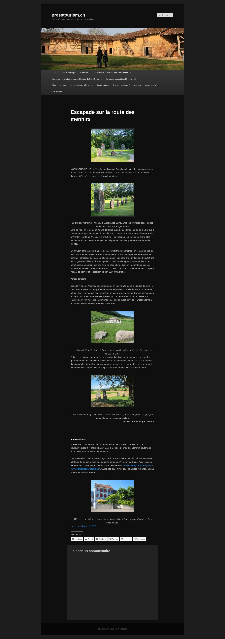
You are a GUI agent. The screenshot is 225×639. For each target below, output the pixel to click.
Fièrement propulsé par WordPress (112, 629)
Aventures (84, 73)
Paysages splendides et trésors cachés (122, 79)
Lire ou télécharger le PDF (83, 526)
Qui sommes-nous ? (121, 85)
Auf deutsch (57, 91)
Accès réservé (151, 85)
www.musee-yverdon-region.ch (138, 465)
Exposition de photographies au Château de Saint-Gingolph (77, 79)
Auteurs (137, 85)
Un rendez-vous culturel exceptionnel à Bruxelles (72, 85)
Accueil (55, 73)
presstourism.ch (68, 15)
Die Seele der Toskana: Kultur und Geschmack (112, 73)
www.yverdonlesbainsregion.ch (85, 469)
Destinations (103, 85)
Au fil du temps (69, 73)
